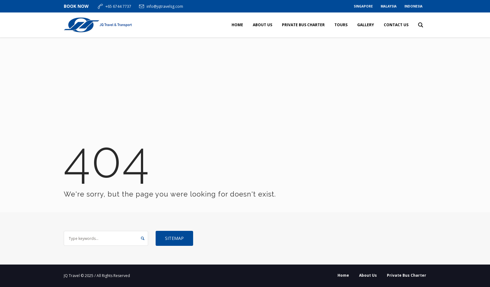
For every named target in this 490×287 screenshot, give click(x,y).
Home (343, 275)
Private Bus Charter (406, 275)
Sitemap (174, 238)
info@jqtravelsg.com (165, 6)
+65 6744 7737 (118, 6)
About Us (368, 275)
